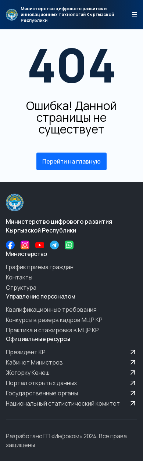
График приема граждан (40, 267)
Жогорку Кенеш (71, 372)
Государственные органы (71, 393)
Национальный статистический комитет (71, 403)
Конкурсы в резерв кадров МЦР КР (54, 320)
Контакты (19, 277)
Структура (21, 287)
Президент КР (71, 352)
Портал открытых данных (71, 382)
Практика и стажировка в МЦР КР (52, 330)
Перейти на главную (71, 161)
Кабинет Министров (71, 362)
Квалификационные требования (51, 309)
